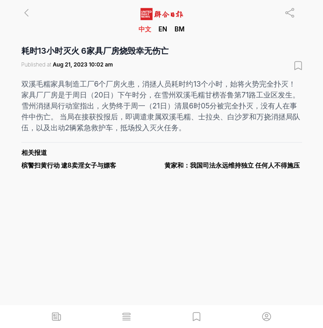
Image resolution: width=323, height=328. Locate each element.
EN (163, 29)
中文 (144, 29)
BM (179, 29)
